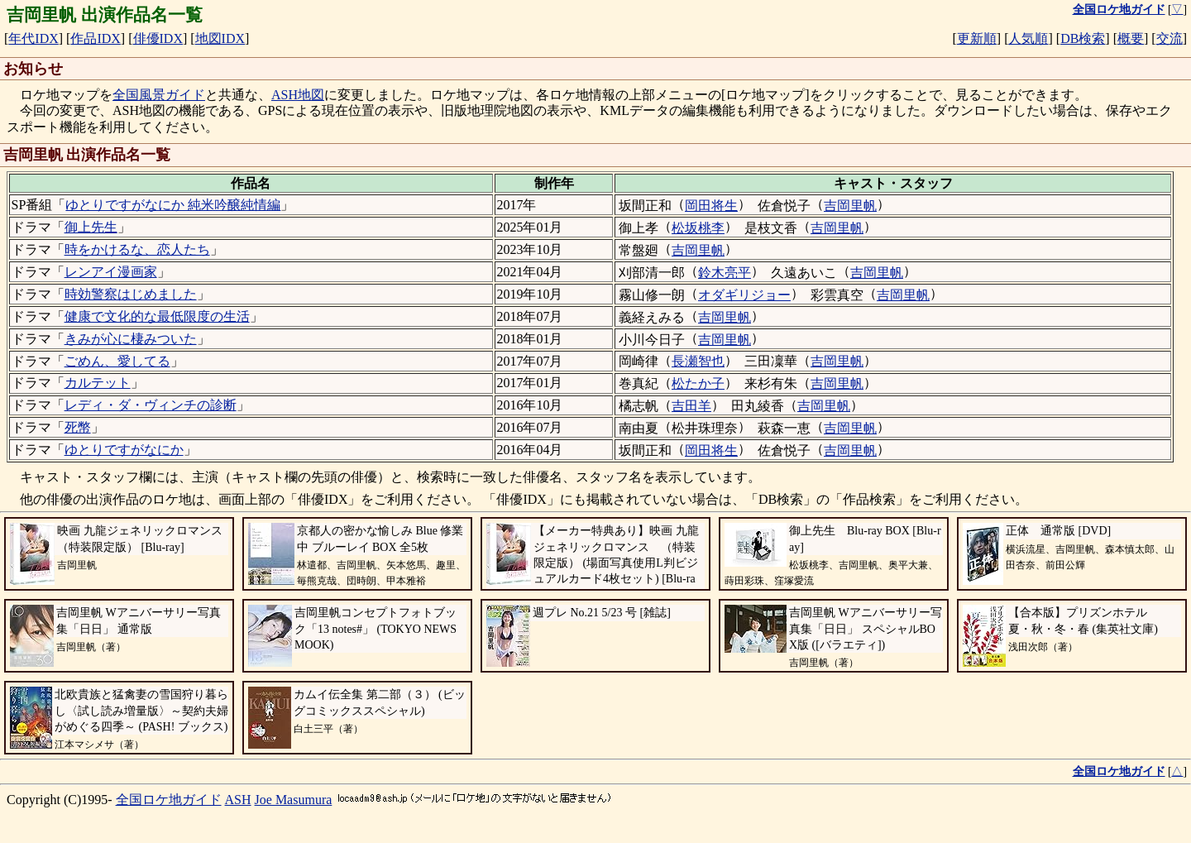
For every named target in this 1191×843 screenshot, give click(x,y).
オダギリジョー (744, 295)
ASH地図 (297, 95)
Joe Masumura (293, 800)
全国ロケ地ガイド (169, 800)
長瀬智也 (698, 361)
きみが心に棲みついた (131, 339)
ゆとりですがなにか (124, 450)
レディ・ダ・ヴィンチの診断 (151, 405)
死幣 (78, 427)
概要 (1130, 38)
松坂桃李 (698, 228)
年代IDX (33, 38)
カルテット (98, 383)
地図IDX (220, 38)
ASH (238, 800)
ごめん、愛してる (117, 361)
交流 (1169, 38)
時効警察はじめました (131, 294)
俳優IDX (158, 38)
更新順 (977, 38)
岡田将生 (711, 206)
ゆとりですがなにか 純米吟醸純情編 (172, 205)
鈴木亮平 (724, 273)
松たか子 (698, 383)
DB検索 (1082, 38)
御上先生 (91, 227)
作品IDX (95, 38)
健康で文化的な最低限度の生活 (157, 316)
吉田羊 (691, 406)
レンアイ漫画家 (111, 272)
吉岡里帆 (850, 206)
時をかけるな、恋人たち (137, 249)
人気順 (1028, 38)
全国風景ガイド (158, 95)
